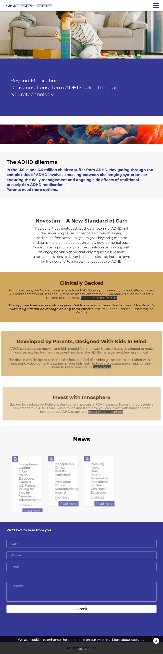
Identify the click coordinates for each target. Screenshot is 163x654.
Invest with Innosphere (105, 412)
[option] (27, 485)
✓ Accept (81, 649)
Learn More (102, 367)
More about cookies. (128, 640)
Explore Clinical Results (99, 298)
